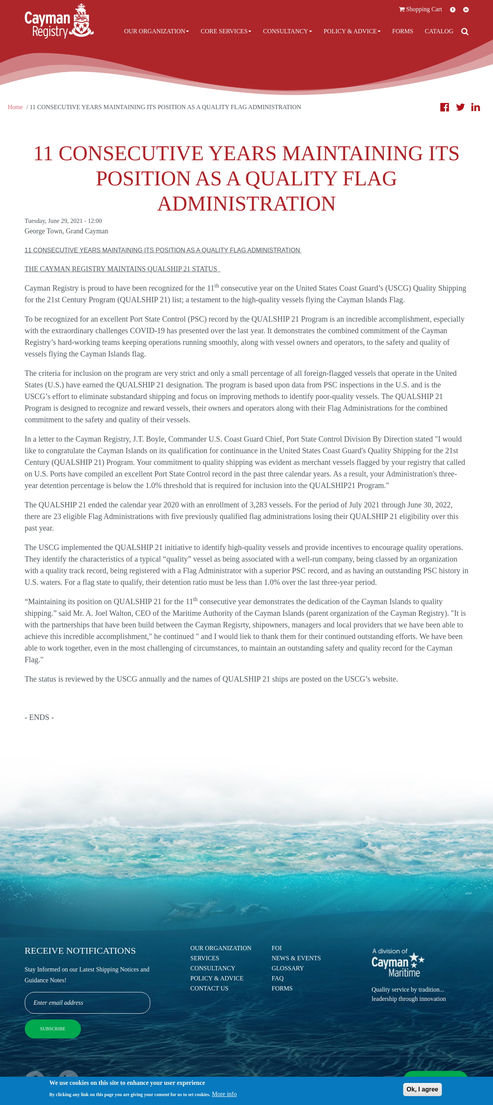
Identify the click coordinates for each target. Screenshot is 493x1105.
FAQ (278, 978)
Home (15, 107)
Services (205, 958)
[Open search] (465, 31)
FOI (277, 948)
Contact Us (209, 988)
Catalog (439, 31)
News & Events (296, 958)
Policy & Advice (352, 31)
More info (224, 1095)
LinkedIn (466, 9)
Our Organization (156, 31)
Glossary (288, 968)
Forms (402, 31)
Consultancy (287, 31)
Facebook (452, 9)
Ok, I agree (422, 1091)
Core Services (226, 31)
